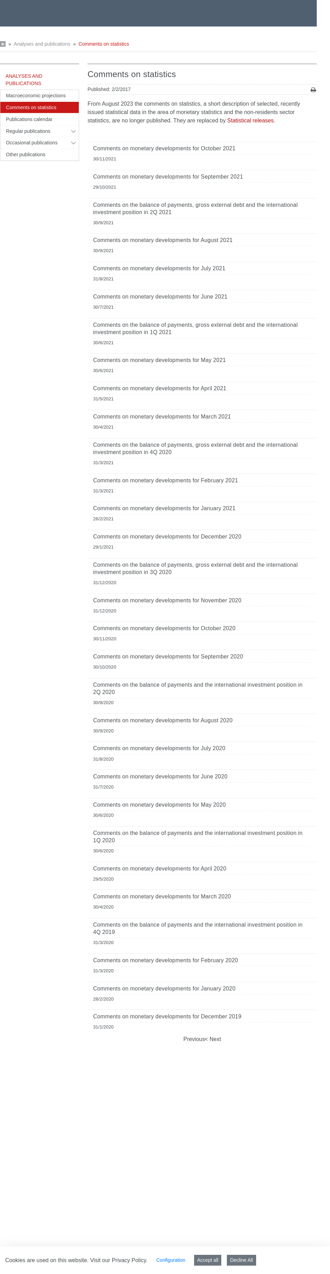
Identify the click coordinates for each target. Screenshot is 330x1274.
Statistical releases (250, 120)
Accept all (207, 1260)
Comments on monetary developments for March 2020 (162, 896)
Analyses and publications (42, 44)
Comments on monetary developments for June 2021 (160, 297)
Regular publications (28, 131)
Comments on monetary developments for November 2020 (167, 600)
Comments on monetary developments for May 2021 (159, 360)
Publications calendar (29, 119)
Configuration (170, 1260)
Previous (194, 1039)
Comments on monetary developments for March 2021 (162, 417)
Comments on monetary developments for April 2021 (159, 388)
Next (214, 1039)
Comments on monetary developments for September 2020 (168, 656)
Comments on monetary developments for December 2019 (167, 1016)
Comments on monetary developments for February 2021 (165, 480)
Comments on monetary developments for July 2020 (159, 748)
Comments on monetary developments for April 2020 (159, 869)
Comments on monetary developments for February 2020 (165, 960)
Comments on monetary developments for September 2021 (168, 177)
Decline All (241, 1260)
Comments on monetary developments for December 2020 (167, 537)
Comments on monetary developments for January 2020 (164, 989)
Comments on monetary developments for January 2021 (164, 508)
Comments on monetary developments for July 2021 (159, 268)
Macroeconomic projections (36, 95)
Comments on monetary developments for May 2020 (159, 805)
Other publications (25, 154)
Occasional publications (31, 142)
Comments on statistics (103, 44)
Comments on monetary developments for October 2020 (164, 628)
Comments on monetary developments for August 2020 (162, 720)
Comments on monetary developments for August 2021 (162, 240)
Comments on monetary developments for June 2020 (160, 776)
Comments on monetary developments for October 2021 (164, 148)
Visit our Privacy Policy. (119, 1260)
